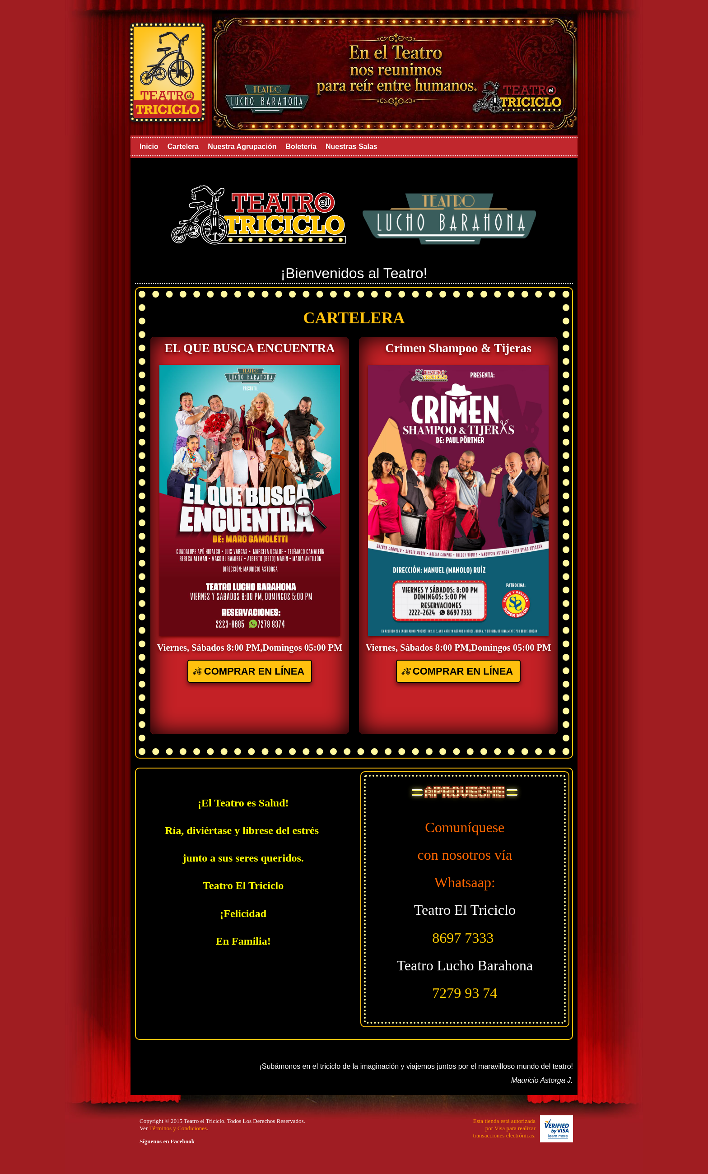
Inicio (149, 146)
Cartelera (183, 146)
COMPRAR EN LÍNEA (254, 671)
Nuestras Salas (351, 146)
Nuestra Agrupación (242, 146)
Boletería (300, 146)
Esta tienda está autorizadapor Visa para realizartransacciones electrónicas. (504, 1128)
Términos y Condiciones (178, 1128)
